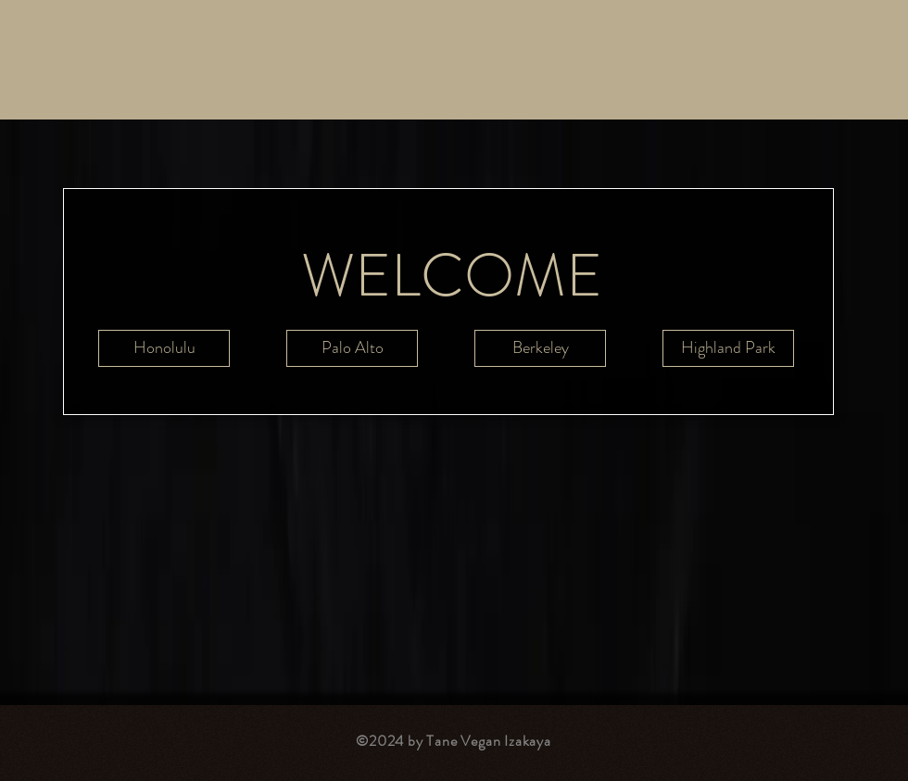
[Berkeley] (540, 348)
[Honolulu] (164, 348)
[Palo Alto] (352, 348)
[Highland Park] (728, 348)
